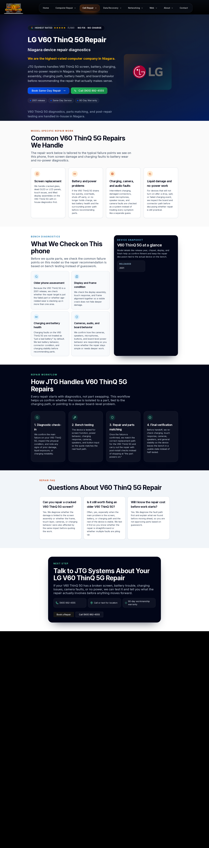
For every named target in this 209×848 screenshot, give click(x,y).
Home (46, 8)
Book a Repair (64, 614)
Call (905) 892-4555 (89, 614)
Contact (184, 8)
